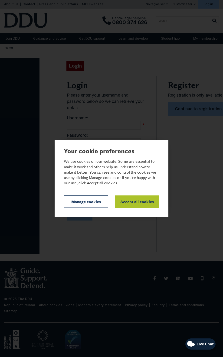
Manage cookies (86, 201)
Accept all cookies (137, 201)
